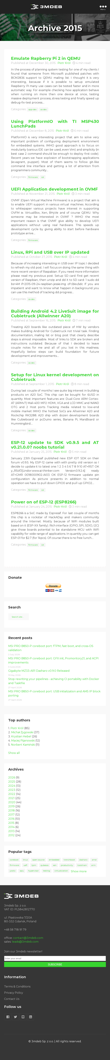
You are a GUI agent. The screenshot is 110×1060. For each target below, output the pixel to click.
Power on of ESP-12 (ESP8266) (43, 501)
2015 (11, 823)
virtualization (61, 870)
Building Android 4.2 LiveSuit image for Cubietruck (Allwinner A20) (55, 313)
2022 (11, 794)
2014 (11, 827)
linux (25, 859)
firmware (33, 177)
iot (42, 177)
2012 (11, 835)
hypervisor (33, 870)
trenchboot (69, 859)
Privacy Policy (13, 992)
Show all (14, 753)
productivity (67, 865)
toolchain (82, 865)
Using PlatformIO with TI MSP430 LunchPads (55, 124)
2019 (11, 806)
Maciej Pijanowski (23, 740)
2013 (11, 831)
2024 (11, 785)
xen (54, 865)
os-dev (43, 109)
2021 (11, 798)
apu (22, 870)
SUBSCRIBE (55, 964)
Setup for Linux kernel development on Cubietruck (55, 377)
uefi (25, 865)
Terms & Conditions (17, 986)
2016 (11, 818)
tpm (34, 865)
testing (46, 870)
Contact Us (11, 999)
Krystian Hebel (21, 736)
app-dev (32, 109)
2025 (11, 781)
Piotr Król (64, 63)
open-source (38, 859)
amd (94, 859)
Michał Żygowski (22, 732)
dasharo (83, 859)
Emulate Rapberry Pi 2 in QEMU (45, 58)
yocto (12, 870)
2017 (11, 814)
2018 (11, 810)
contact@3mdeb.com (28, 938)
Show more (79, 871)
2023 (11, 790)
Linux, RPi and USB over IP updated (50, 252)
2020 (11, 802)
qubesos (44, 865)
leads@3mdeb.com (25, 941)
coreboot (14, 859)
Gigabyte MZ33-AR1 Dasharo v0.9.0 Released (39, 670)
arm (93, 865)
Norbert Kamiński (23, 744)
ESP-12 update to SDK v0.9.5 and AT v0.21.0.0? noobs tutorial (55, 445)
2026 (11, 777)
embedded (54, 859)
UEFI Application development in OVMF (54, 189)
